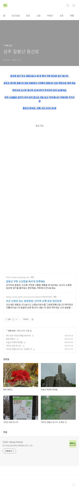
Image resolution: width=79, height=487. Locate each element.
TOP (74, 485)
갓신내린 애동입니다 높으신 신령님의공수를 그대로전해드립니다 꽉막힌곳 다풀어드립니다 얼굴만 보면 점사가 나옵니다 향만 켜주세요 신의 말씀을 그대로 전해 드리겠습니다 (39, 306)
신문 (39, 15)
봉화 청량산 (11, 339)
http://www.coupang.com (18, 277)
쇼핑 (61, 15)
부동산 (50, 15)
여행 (72, 15)
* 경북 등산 (11, 330)
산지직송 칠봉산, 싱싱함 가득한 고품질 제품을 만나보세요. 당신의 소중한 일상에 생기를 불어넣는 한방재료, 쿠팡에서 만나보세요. (39, 286)
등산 (28, 15)
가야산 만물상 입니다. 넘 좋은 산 (19, 349)
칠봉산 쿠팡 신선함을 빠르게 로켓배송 (25, 281)
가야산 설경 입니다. (14, 345)
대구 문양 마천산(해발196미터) (18, 335)
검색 (68, 5)
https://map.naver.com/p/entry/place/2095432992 (29, 297)
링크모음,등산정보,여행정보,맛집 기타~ (18, 445)
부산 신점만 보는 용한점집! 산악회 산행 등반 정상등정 (34, 300)
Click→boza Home (13, 441)
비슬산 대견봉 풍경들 (14, 342)
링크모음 (16, 15)
